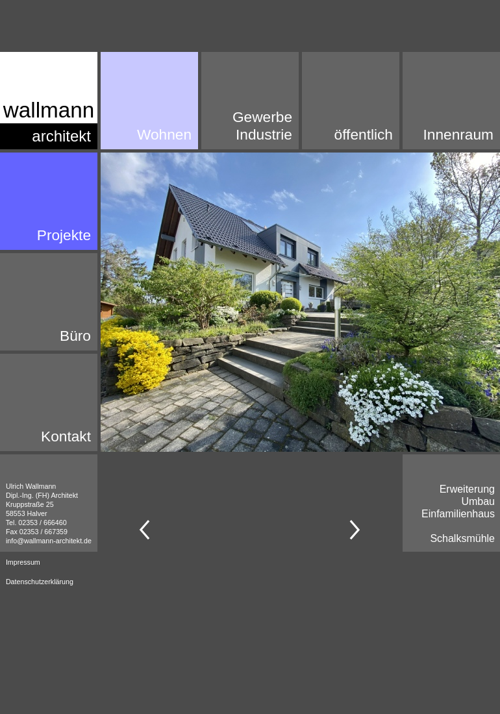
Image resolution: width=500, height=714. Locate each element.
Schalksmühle (462, 538)
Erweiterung (467, 489)
